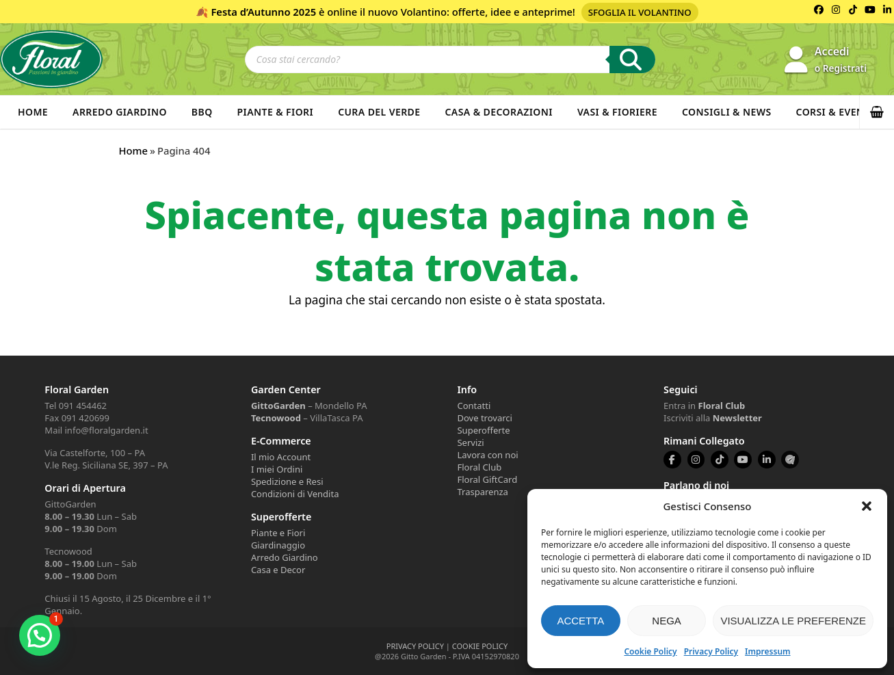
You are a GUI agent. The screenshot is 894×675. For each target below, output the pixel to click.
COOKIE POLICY (480, 646)
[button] (866, 506)
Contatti (473, 405)
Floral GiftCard (487, 479)
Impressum (767, 651)
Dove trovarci (484, 418)
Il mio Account (281, 457)
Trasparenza (482, 492)
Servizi (470, 442)
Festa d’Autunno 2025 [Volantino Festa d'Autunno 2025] (263, 11)
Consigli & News (727, 111)
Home (33, 111)
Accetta (580, 620)
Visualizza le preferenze (793, 620)
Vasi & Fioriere (617, 111)
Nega (666, 620)
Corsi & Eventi (835, 111)
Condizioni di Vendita (295, 494)
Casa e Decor (278, 570)
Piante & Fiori (275, 111)
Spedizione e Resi (287, 481)
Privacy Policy (711, 651)
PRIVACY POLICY (415, 646)
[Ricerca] (632, 59)
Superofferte (483, 430)
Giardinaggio (278, 545)
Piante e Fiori (278, 533)
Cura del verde (379, 111)
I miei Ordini (276, 469)
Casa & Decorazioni (499, 111)
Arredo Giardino (120, 111)
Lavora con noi (487, 455)
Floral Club (479, 467)
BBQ (202, 111)
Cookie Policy (650, 651)
